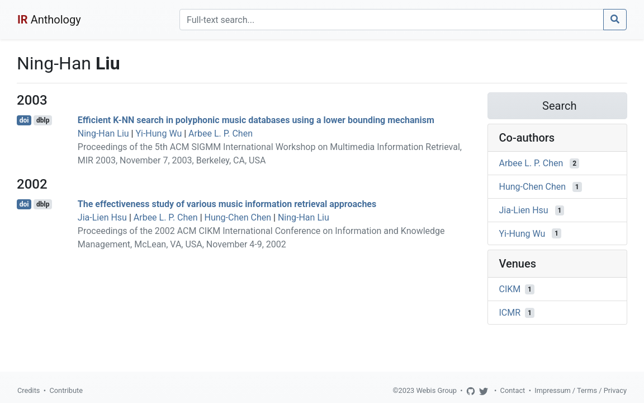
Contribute (66, 390)
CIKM (510, 289)
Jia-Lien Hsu (102, 217)
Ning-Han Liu (103, 133)
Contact (512, 390)
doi (24, 120)
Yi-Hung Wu (158, 133)
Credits (28, 390)
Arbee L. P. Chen (220, 133)
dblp (42, 120)
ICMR (510, 312)
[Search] (391, 19)
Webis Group (436, 390)
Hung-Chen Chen (238, 217)
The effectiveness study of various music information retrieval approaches (227, 204)
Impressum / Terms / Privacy (580, 390)
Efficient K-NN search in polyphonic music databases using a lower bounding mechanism (256, 120)
